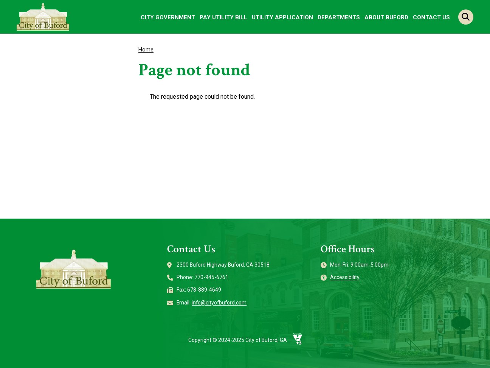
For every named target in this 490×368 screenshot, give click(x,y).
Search (465, 17)
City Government (168, 17)
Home (146, 49)
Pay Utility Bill (223, 17)
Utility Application (282, 17)
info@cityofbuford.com (219, 303)
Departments (339, 17)
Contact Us (431, 17)
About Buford (386, 17)
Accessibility (345, 277)
